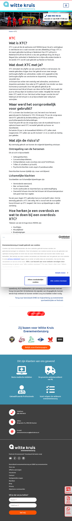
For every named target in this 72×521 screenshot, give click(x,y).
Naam (13, 500)
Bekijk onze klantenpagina (36, 347)
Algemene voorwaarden (17, 489)
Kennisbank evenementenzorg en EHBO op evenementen (28, 464)
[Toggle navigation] (66, 5)
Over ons (12, 467)
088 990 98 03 (52, 16)
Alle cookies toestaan (58, 281)
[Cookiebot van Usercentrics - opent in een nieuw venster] (60, 237)
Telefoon (15, 505)
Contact (11, 475)
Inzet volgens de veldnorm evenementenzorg (50, 397)
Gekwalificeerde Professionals (22, 396)
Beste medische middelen (21, 377)
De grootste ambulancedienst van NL (50, 378)
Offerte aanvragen (15, 470)
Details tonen (60, 273)
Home (11, 31)
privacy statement (14, 259)
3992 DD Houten (27, 423)
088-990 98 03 (21, 413)
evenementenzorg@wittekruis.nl (28, 432)
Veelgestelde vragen (16, 478)
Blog (10, 483)
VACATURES (36, 313)
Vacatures (12, 472)
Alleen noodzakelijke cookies (35, 281)
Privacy (11, 486)
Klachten (12, 481)
